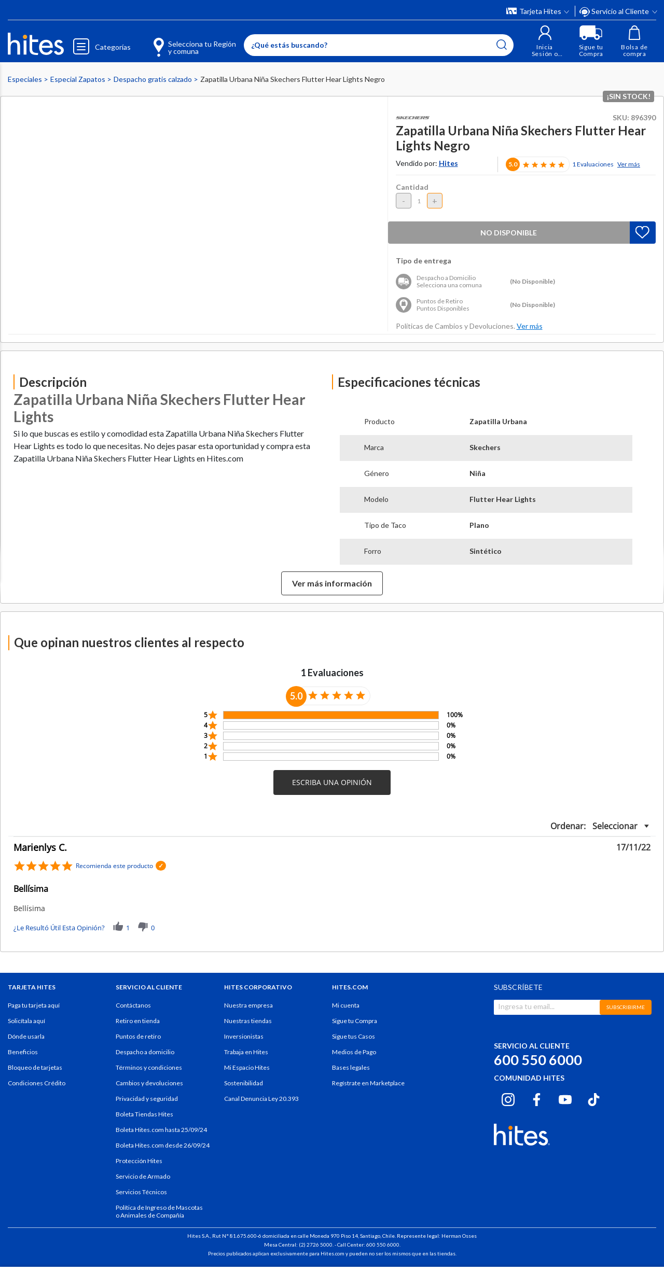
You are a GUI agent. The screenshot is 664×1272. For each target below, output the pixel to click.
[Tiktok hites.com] (593, 1098)
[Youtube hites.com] (565, 1098)
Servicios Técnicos (141, 1192)
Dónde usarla (26, 1036)
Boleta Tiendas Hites (144, 1114)
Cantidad (412, 187)
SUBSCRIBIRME (625, 1007)
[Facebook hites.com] (536, 1098)
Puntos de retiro (138, 1036)
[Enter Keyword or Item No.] (378, 45)
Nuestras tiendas (248, 1021)
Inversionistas (244, 1036)
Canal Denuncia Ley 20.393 (261, 1098)
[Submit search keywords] (501, 44)
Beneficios (23, 1052)
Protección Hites (139, 1161)
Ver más (628, 164)
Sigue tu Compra (354, 1021)
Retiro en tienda (138, 1021)
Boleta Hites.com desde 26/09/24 (163, 1145)
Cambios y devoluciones (149, 1083)
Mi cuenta (345, 1005)
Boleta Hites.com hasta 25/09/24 (161, 1130)
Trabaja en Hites (246, 1052)
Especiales (26, 79)
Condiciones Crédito (36, 1083)
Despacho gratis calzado (153, 79)
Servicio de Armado (143, 1176)
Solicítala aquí (26, 1021)
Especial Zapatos (78, 79)
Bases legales (351, 1067)
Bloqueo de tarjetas (35, 1067)
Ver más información (332, 583)
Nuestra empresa (248, 1005)
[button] (544, 41)
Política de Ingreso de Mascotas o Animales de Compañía (159, 1211)
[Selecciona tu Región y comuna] (179, 41)
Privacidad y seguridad (147, 1098)
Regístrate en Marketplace (368, 1083)
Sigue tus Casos (353, 1036)
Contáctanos (133, 1005)
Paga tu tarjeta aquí (34, 1005)
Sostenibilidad (243, 1083)
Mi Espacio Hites (247, 1067)
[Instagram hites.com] (508, 1098)
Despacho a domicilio (145, 1052)
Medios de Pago (354, 1052)
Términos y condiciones (149, 1067)
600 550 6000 (538, 1059)
